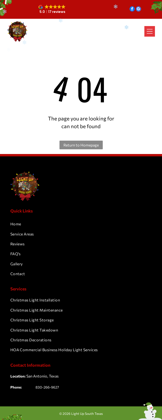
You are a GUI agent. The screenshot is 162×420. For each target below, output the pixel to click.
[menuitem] (81, 224)
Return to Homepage (81, 145)
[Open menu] (149, 31)
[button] (52, 9)
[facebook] (132, 9)
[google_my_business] (138, 9)
